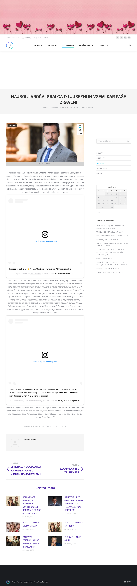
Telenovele (12, 126)
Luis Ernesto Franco (33, 401)
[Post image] (13, 501)
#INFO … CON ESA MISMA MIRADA (31, 524)
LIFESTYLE (100, 173)
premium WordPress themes (37, 582)
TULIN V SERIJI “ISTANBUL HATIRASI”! (109, 232)
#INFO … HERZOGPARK (105, 258)
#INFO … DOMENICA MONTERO (73, 524)
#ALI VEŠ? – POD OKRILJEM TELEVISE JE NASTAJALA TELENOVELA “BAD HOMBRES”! (73, 503)
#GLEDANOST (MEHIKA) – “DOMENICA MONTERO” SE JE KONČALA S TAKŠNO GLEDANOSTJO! (32, 505)
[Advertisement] (68, 70)
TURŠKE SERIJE (101, 168)
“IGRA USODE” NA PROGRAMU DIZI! (109, 272)
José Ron (34, 274)
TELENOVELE (101, 163)
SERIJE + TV (100, 158)
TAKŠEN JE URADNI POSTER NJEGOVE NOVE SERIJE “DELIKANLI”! (112, 244)
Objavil (46, 426)
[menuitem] (38, 45)
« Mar (98, 212)
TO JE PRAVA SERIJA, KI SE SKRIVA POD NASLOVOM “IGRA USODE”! (110, 227)
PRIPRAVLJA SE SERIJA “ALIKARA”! (108, 239)
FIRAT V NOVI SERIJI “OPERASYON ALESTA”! (112, 236)
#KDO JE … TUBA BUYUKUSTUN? (108, 268)
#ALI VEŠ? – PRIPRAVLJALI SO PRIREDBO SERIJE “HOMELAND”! (31, 542)
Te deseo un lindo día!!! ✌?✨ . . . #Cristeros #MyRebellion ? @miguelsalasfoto (40, 269)
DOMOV (99, 153)
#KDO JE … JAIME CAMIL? (72, 539)
